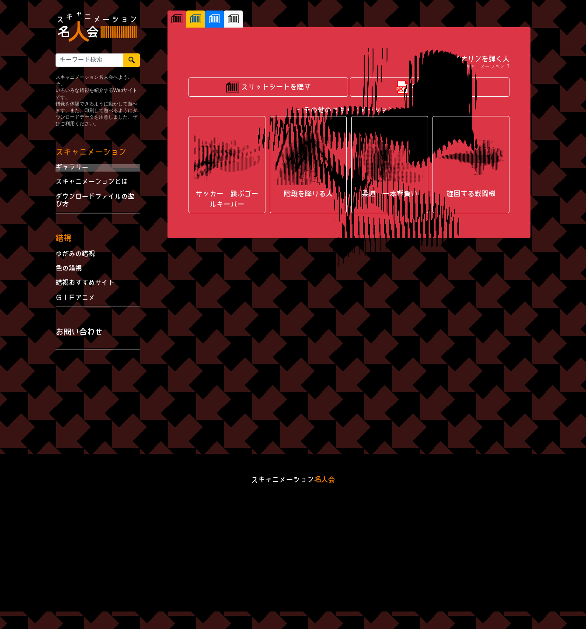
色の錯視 (69, 269)
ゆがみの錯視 (75, 254)
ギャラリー (72, 168)
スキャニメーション (91, 152)
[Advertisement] (98, 403)
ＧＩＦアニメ (75, 298)
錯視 (63, 238)
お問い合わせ (79, 332)
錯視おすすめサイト (85, 283)
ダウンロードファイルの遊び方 (95, 200)
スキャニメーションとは (92, 182)
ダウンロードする (429, 306)
